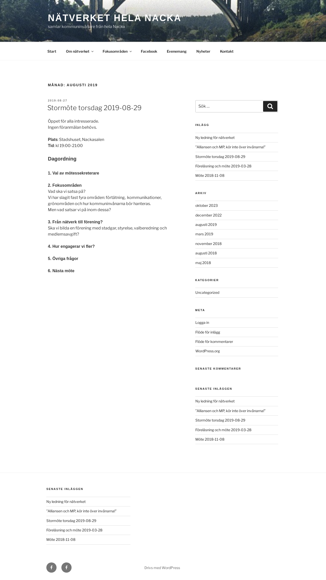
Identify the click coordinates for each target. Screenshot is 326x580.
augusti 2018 (206, 253)
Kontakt (227, 51)
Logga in (202, 322)
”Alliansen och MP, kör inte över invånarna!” (230, 147)
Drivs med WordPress (162, 568)
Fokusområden (117, 51)
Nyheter (203, 51)
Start (51, 51)
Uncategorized (207, 292)
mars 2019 (204, 234)
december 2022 (208, 215)
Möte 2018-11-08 (209, 175)
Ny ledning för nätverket (215, 137)
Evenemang (177, 51)
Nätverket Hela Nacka (114, 18)
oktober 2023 (206, 205)
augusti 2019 (206, 224)
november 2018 (208, 243)
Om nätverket (80, 51)
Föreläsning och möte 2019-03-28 (223, 166)
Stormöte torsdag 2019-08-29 (94, 108)
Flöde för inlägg (207, 332)
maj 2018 (203, 262)
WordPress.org (207, 351)
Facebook (149, 51)
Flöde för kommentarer (214, 341)
